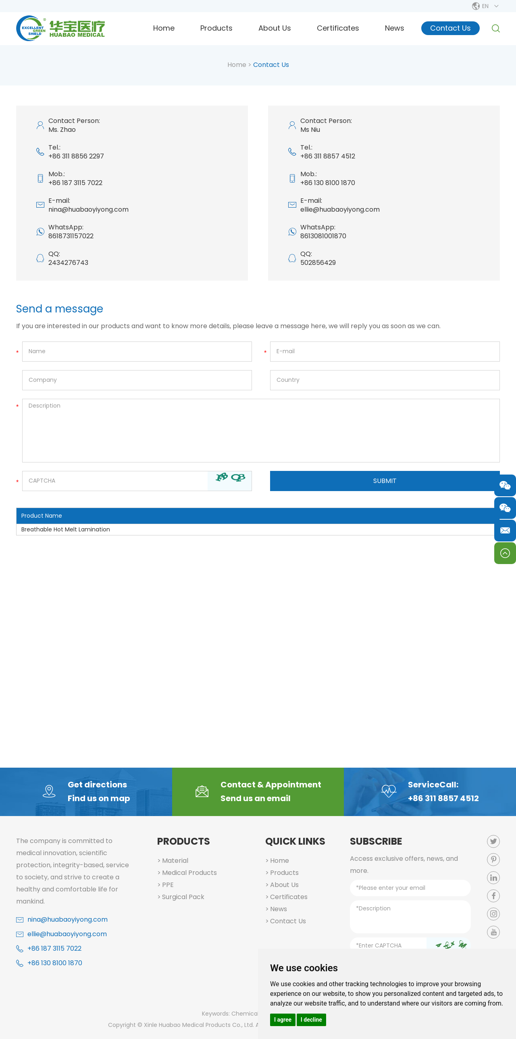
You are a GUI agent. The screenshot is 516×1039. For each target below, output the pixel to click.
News (394, 28)
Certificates (338, 28)
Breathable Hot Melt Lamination (65, 529)
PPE (168, 884)
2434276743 (68, 262)
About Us (274, 28)
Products (216, 28)
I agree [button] (282, 1019)
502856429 (318, 262)
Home (164, 28)
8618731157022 (71, 236)
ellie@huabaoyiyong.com (340, 209)
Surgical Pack (183, 897)
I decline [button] (311, 1019)
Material (175, 860)
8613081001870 (323, 236)
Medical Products (189, 872)
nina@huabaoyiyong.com (88, 209)
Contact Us (450, 28)
